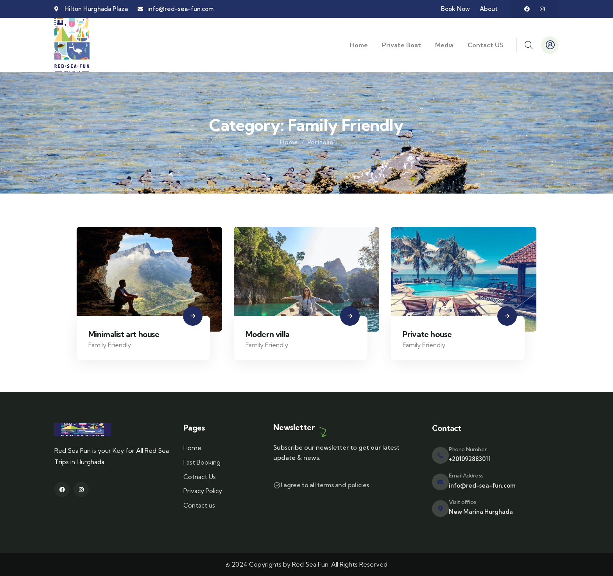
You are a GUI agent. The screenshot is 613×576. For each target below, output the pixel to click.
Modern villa (268, 334)
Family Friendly (109, 345)
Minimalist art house (124, 334)
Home (289, 142)
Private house (427, 334)
